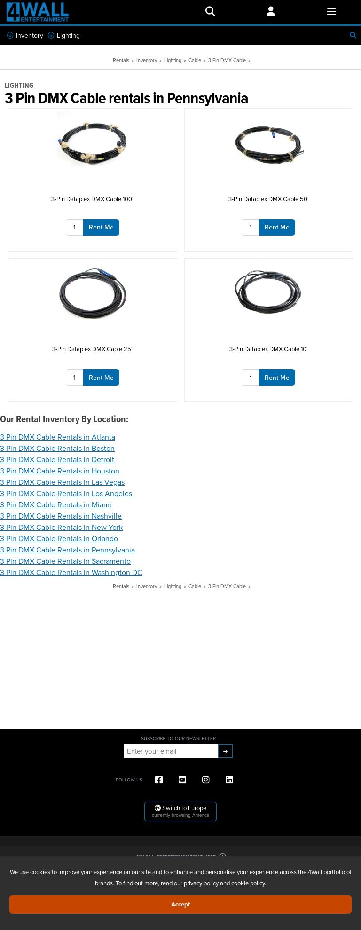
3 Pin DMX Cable (227, 60)
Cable (194, 60)
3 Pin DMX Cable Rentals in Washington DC (71, 572)
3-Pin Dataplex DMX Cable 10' (268, 349)
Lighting (64, 35)
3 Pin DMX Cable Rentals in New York (61, 527)
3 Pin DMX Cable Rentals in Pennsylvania (67, 549)
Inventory (25, 35)
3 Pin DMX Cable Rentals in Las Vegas (62, 482)
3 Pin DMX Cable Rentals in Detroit (57, 459)
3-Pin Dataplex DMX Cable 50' (268, 199)
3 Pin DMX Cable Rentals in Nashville (61, 516)
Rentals (121, 60)
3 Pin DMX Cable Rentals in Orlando (59, 538)
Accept (180, 904)
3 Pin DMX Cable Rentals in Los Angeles (66, 493)
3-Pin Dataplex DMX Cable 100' (92, 199)
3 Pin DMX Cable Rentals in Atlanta (57, 437)
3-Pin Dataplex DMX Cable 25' (92, 349)
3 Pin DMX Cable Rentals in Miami (55, 504)
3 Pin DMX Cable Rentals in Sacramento (65, 561)
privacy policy (201, 883)
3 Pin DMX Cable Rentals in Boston (57, 448)
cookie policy (248, 883)
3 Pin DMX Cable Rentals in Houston (59, 470)
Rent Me (101, 227)
